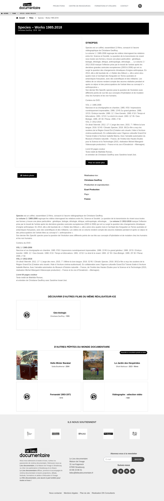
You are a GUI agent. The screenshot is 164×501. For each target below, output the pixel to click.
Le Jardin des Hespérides (127, 363)
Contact (125, 6)
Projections (59, 6)
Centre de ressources (80, 6)
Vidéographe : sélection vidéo (127, 394)
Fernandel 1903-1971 (60, 394)
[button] (140, 6)
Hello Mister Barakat (60, 363)
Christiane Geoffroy (93, 180)
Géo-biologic (59, 313)
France (87, 199)
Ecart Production (92, 190)
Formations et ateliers (106, 6)
